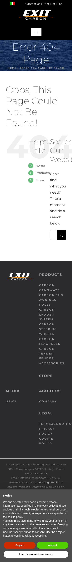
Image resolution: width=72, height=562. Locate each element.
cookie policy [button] (15, 516)
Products (43, 173)
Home (12, 68)
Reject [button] (20, 545)
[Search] (61, 235)
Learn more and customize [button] (36, 554)
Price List (49, 4)
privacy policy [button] (47, 505)
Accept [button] (52, 545)
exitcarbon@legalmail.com (46, 482)
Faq (59, 4)
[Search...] (53, 235)
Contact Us (32, 4)
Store (40, 180)
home (40, 165)
